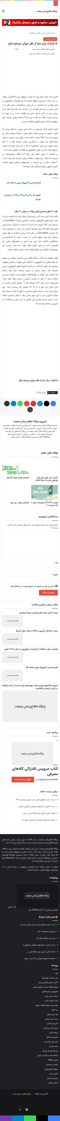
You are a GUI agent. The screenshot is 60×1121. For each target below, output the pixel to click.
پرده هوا (55, 1009)
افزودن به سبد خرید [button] (23, 779)
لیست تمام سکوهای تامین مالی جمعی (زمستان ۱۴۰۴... (34, 799)
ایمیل (55, 574)
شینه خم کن (53, 1046)
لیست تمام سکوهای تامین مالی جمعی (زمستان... (36, 924)
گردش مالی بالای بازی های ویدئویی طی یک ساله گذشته (46, 479)
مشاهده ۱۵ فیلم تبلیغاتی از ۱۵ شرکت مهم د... (38, 958)
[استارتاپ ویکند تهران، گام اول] (15, 467)
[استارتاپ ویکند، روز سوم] (15, 492)
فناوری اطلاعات (34, 33)
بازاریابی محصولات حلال (46, 931)
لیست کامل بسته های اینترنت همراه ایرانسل (38, 612)
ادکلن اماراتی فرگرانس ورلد (48, 982)
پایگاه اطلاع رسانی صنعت (21, 1094)
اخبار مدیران (45, 33)
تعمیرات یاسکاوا (52, 1037)
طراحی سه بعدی (52, 1064)
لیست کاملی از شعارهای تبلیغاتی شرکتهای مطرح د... (35, 806)
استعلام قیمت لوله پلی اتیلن (47, 1055)
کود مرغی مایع (52, 1014)
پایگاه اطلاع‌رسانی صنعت (48, 839)
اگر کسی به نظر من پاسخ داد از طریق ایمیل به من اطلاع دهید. (34, 586)
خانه (54, 33)
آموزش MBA (53, 1060)
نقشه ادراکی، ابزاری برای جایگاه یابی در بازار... (38, 813)
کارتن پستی (53, 1073)
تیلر (56, 973)
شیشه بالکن (53, 1032)
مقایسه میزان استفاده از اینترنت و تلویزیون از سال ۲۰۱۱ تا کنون (31, 649)
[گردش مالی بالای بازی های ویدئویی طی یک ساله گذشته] (44, 467)
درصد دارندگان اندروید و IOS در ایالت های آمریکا (37, 631)
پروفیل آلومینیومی (51, 1069)
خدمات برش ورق (51, 996)
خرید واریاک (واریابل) (50, 977)
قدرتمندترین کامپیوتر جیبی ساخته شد (23, 183)
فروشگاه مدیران (43, 857)
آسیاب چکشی (53, 1082)
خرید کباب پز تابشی (50, 1028)
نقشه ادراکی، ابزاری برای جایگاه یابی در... (40, 951)
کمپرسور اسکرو (52, 1023)
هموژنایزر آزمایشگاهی (50, 991)
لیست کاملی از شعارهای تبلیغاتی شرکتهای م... (38, 945)
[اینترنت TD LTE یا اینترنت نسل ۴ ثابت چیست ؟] (44, 492)
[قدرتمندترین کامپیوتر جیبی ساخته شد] (50, 186)
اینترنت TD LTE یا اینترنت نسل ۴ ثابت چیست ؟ (44, 504)
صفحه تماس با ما (10, 866)
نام (56, 562)
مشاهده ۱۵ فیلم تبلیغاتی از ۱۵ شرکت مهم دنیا (38, 820)
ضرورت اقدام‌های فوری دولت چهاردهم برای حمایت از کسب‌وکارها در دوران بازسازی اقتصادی (30, 687)
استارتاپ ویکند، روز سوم (19, 502)
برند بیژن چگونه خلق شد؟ (45, 938)
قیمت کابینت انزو (51, 1000)
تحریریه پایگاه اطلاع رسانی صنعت (43, 49)
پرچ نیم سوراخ (52, 1078)
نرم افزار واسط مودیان (50, 1050)
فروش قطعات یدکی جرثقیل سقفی (45, 987)
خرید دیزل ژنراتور (51, 1018)
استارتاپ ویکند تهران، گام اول (17, 477)
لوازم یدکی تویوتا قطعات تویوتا (46, 1005)
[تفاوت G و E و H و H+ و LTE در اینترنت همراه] (50, 198)
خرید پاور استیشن (51, 1041)
